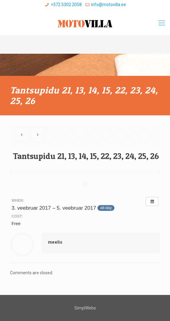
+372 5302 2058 (66, 4)
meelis (55, 242)
